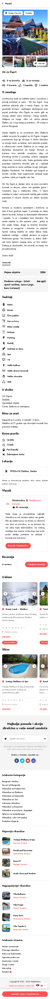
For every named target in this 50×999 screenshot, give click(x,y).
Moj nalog (6, 968)
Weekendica (26, 502)
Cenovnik (6, 262)
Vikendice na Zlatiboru (12, 792)
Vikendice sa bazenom (12, 806)
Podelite (28, 13)
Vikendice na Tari (10, 799)
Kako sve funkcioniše (11, 953)
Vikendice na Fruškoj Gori (13, 788)
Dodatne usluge (10, 821)
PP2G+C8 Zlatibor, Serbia (23, 471)
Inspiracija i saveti (10, 961)
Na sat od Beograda (11, 785)
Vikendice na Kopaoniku (13, 796)
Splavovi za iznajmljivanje (13, 814)
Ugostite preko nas (10, 957)
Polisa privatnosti (17, 985)
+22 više (40, 63)
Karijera (6, 971)
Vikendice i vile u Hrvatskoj (14, 817)
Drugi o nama (8, 964)
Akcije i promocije (10, 946)
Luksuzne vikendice (11, 803)
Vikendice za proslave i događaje (17, 810)
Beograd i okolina (10, 781)
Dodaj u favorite (13, 13)
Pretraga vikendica (10, 950)
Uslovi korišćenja (33, 985)
